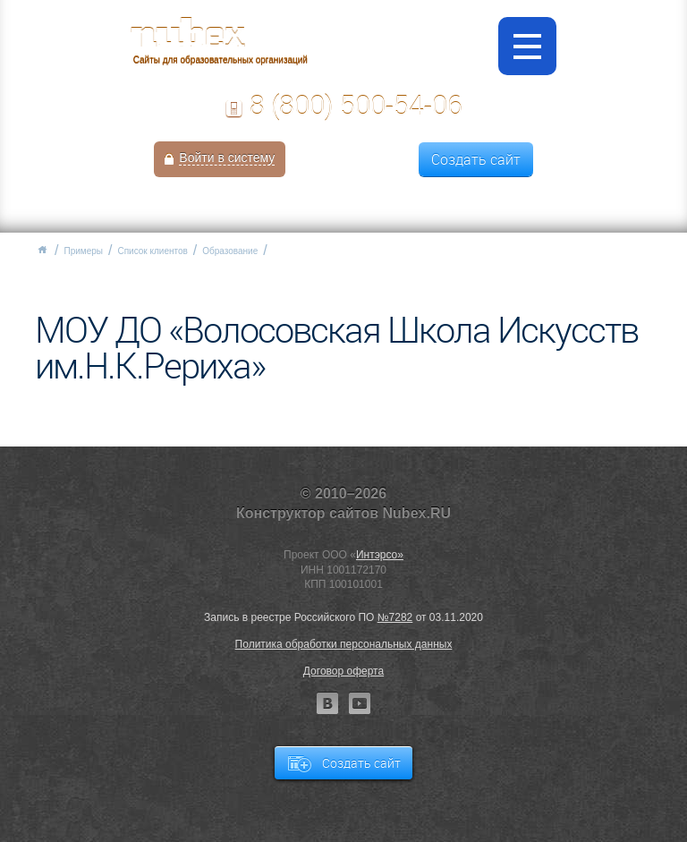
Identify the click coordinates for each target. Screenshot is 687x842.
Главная (42, 249)
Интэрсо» (379, 555)
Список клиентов (152, 251)
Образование (230, 251)
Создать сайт (476, 159)
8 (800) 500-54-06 (356, 105)
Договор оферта (343, 671)
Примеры (83, 251)
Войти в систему (227, 157)
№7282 (395, 617)
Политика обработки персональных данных (344, 644)
